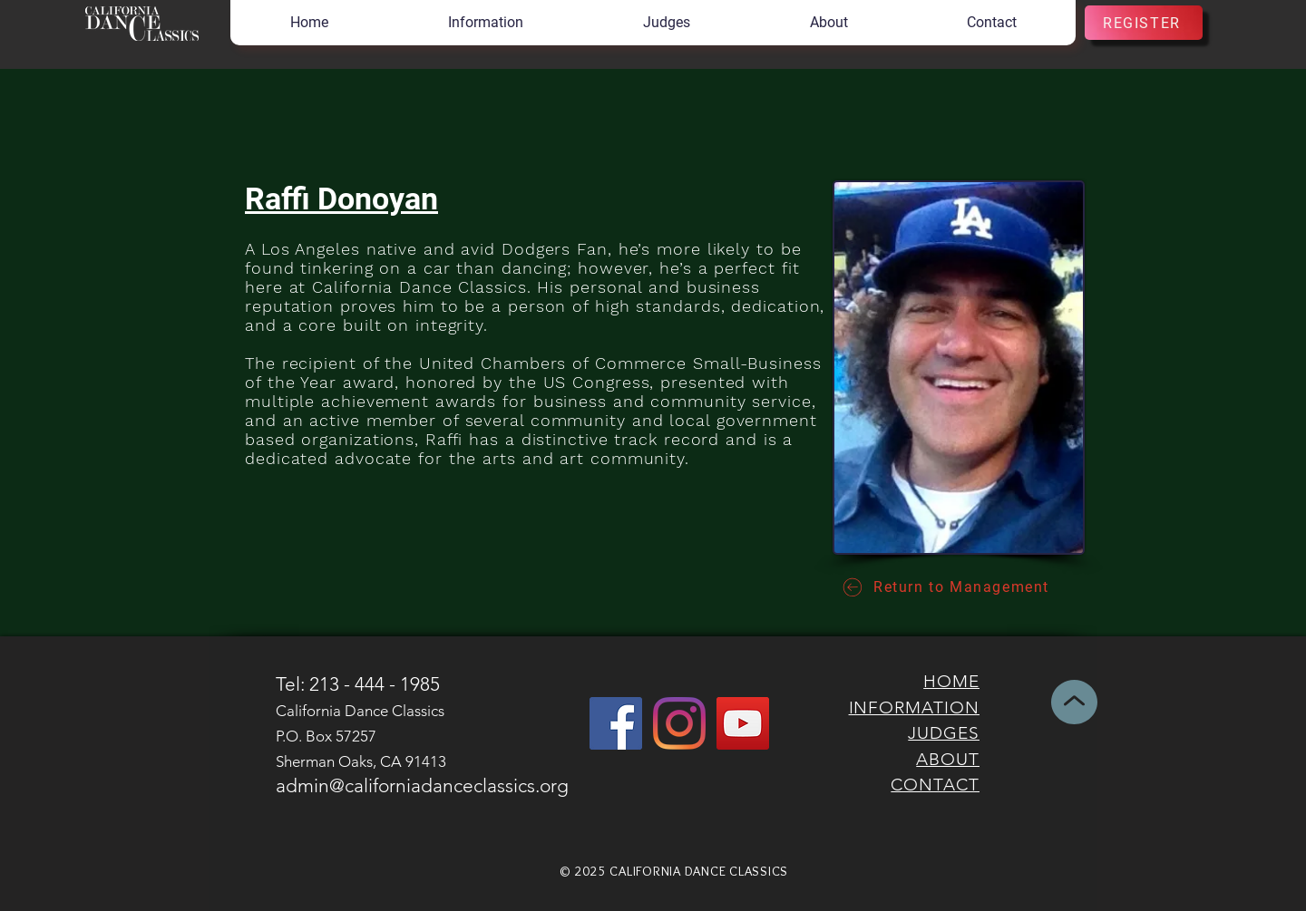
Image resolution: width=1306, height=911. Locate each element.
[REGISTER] (1144, 22)
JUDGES (944, 732)
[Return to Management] (945, 587)
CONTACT (935, 784)
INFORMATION (914, 707)
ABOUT (948, 759)
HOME (951, 681)
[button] (484, 22)
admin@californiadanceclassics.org (422, 785)
